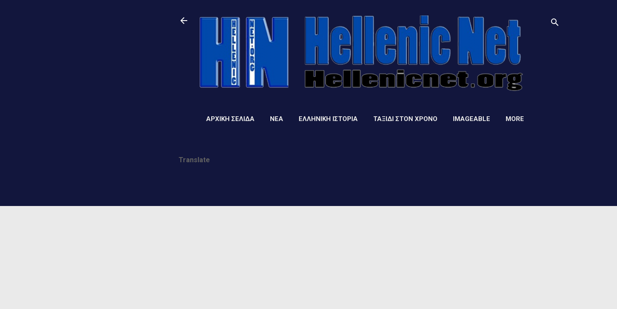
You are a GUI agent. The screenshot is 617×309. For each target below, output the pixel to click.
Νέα (276, 119)
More (515, 119)
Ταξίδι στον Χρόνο (405, 119)
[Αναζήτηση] (555, 23)
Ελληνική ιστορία (328, 119)
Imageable (471, 119)
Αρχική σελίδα (230, 119)
